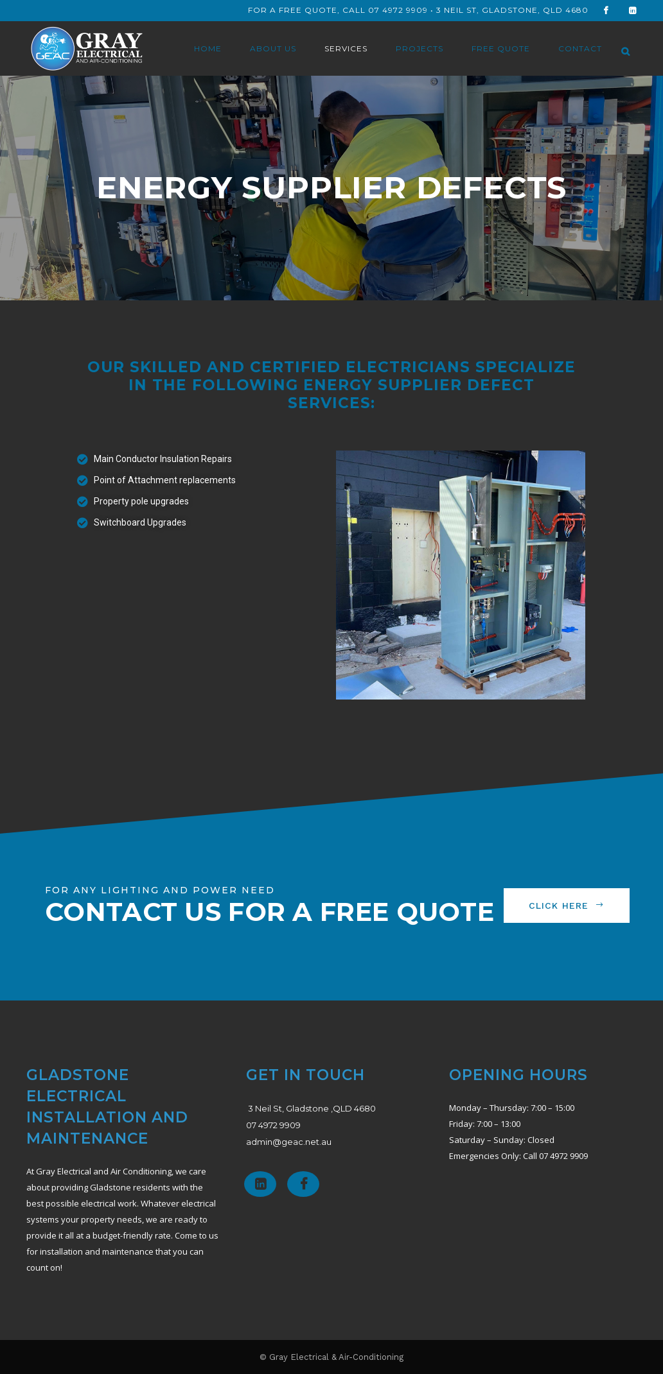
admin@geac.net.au (289, 1142)
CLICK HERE (567, 905)
